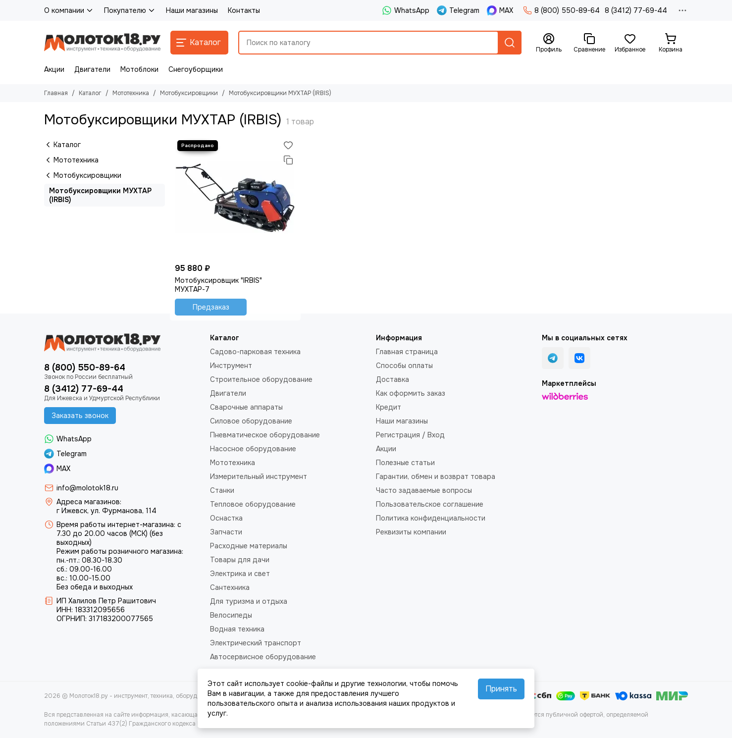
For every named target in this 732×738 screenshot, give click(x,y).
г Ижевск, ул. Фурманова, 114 (106, 510)
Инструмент (231, 365)
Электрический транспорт (255, 642)
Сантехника (230, 587)
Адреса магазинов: (88, 501)
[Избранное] (630, 43)
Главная (56, 93)
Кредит (388, 407)
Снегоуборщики (195, 69)
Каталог (90, 93)
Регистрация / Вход (410, 434)
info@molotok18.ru (87, 487)
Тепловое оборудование (253, 504)
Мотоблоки (139, 69)
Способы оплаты (404, 365)
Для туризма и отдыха (248, 601)
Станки (222, 490)
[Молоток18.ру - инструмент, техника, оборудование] (102, 42)
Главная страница (407, 351)
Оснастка (226, 518)
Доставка (392, 379)
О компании (69, 10)
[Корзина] (670, 43)
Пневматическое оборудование (265, 434)
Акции (54, 69)
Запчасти (226, 531)
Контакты (244, 10)
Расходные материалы (248, 545)
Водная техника (237, 629)
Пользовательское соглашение (429, 504)
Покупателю (130, 10)
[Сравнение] (589, 43)
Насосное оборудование (253, 448)
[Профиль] (548, 43)
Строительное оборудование (261, 379)
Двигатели (92, 69)
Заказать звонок (80, 415)
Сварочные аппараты (246, 407)
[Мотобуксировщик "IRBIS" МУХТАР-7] (235, 198)
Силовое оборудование (251, 421)
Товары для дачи (239, 559)
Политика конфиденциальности (430, 518)
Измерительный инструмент (258, 476)
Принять (501, 689)
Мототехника (130, 93)
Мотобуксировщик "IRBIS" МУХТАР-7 (218, 285)
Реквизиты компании (411, 531)
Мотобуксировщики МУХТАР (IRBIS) (100, 195)
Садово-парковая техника (255, 351)
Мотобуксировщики (189, 93)
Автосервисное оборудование (263, 656)
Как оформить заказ (410, 393)
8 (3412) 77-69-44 (636, 10)
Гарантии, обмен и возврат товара (435, 476)
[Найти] (510, 42)
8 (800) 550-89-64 (561, 10)
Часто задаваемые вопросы (424, 490)
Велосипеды (231, 615)
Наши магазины (192, 10)
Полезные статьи (405, 462)
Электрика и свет (240, 573)
